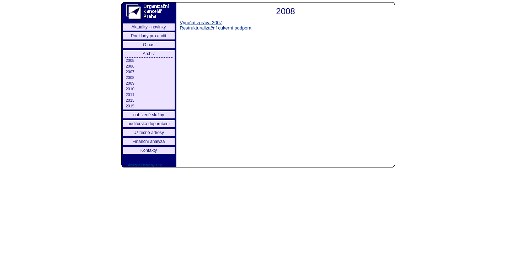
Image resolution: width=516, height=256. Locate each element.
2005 (130, 60)
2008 (130, 77)
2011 (130, 94)
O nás (148, 44)
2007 (130, 72)
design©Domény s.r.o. (146, 165)
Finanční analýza (149, 141)
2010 (130, 89)
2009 (130, 83)
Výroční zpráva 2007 (201, 22)
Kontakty (148, 150)
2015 (130, 106)
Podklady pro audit (148, 35)
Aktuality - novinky (149, 27)
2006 (130, 66)
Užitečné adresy (148, 132)
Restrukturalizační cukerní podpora (216, 28)
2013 (130, 100)
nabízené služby (148, 114)
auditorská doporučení (149, 123)
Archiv (148, 53)
